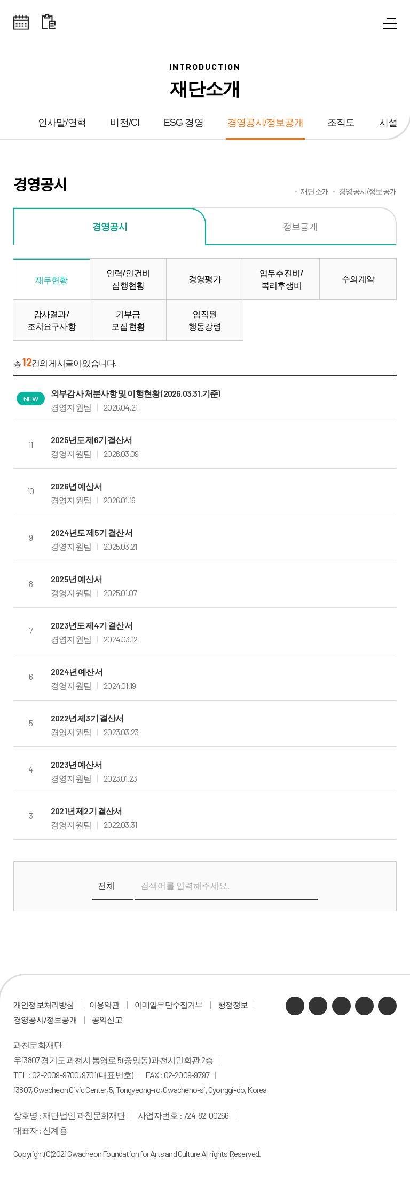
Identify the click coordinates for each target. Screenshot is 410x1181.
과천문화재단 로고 (205, 23)
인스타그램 (364, 1006)
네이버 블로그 (318, 1006)
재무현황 (51, 280)
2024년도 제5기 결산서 (91, 532)
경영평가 (204, 279)
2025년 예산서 (76, 579)
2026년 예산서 (76, 486)
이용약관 (104, 1004)
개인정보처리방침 (43, 1004)
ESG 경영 (183, 122)
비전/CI (124, 122)
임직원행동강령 (204, 320)
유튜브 (341, 1006)
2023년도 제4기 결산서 (91, 625)
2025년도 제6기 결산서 (91, 440)
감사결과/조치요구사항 (51, 320)
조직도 (341, 122)
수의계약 (358, 279)
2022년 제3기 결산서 (87, 718)
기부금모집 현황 (128, 320)
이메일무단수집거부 (169, 1004)
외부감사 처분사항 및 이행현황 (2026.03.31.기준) (135, 393)
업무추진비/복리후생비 (281, 279)
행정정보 (233, 1004)
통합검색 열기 (366, 24)
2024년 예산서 (76, 671)
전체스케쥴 (21, 22)
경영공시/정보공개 (265, 122)
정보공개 (300, 226)
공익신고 (107, 1019)
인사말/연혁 (62, 122)
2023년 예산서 (76, 764)
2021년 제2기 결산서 (86, 811)
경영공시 (109, 226)
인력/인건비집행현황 (128, 279)
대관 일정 (49, 22)
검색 (306, 886)
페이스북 (387, 1006)
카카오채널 (295, 1006)
